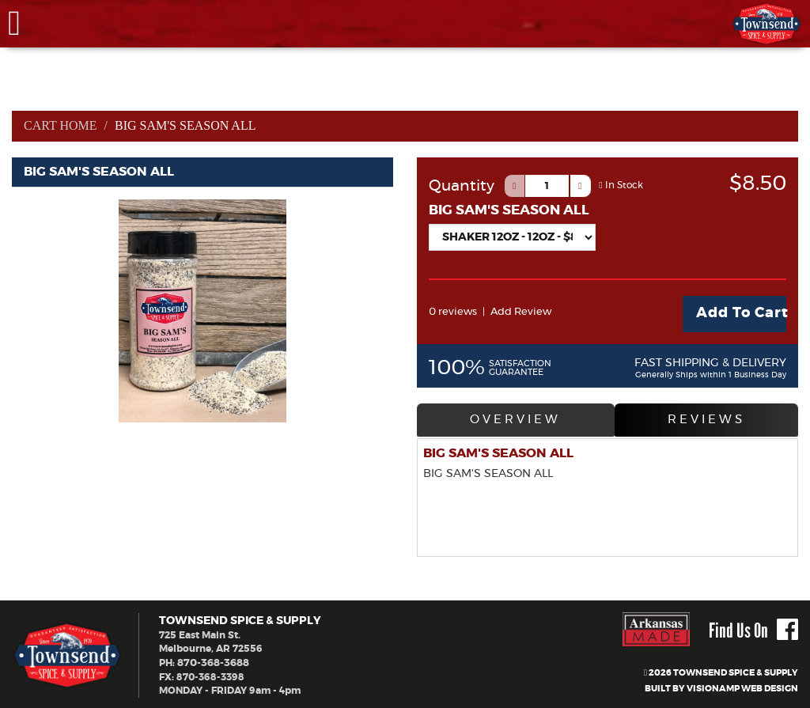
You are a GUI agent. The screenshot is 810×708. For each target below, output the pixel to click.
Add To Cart (741, 313)
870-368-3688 (211, 659)
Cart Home (61, 125)
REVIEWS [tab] (706, 419)
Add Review (515, 311)
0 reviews (451, 311)
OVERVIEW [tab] (515, 419)
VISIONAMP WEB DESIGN (742, 686)
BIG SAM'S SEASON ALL (509, 210)
